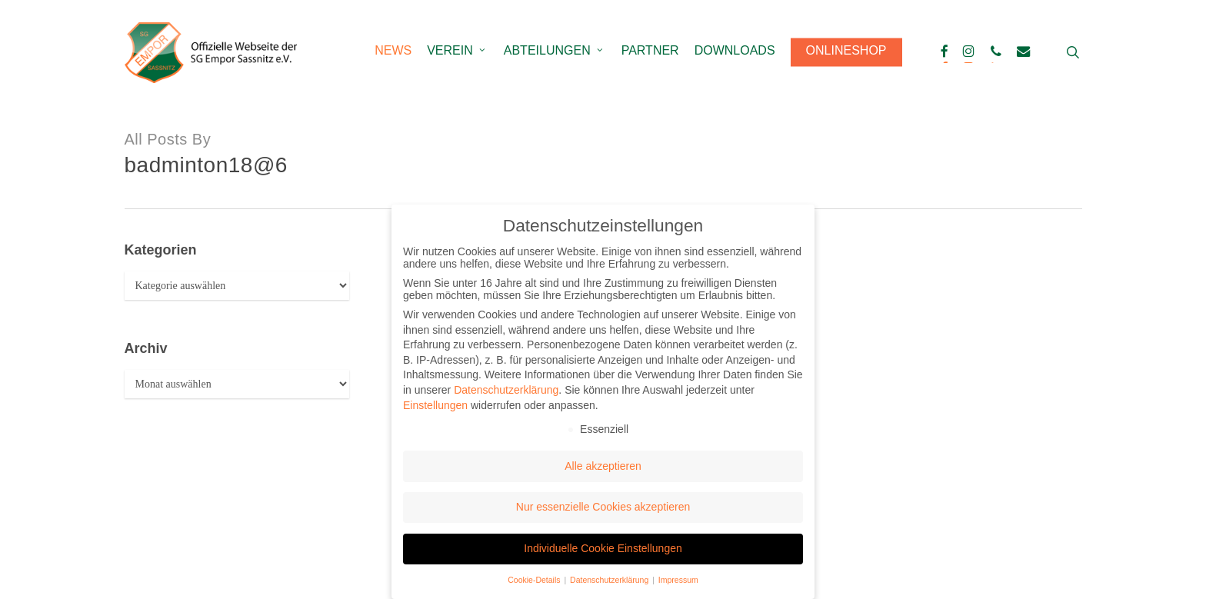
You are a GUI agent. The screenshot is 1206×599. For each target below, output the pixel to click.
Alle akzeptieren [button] (603, 466)
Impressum (678, 579)
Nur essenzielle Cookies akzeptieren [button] (603, 507)
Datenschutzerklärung (506, 390)
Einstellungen (435, 405)
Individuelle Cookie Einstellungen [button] (602, 548)
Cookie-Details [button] (535, 579)
